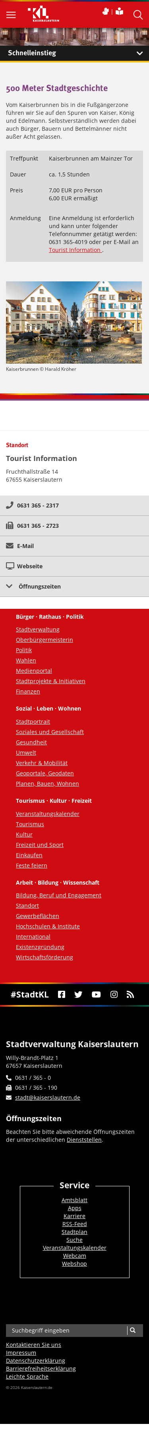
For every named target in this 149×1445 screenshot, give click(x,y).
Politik (24, 650)
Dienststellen (84, 1139)
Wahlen (26, 660)
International (33, 936)
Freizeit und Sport (40, 844)
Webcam (74, 1255)
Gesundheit (31, 742)
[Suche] (132, 1330)
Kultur (24, 834)
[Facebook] (61, 994)
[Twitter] (78, 994)
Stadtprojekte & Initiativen (50, 681)
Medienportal (34, 670)
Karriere (74, 1216)
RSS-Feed (74, 1224)
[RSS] (130, 994)
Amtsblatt (74, 1200)
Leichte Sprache (27, 1376)
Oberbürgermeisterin (44, 639)
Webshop (74, 1263)
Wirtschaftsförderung (44, 957)
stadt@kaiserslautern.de (47, 1097)
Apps (74, 1208)
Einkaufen (29, 855)
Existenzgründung (40, 947)
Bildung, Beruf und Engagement (58, 895)
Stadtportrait (33, 721)
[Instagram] (114, 994)
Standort (27, 905)
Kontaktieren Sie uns (33, 1344)
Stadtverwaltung (38, 629)
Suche (74, 1240)
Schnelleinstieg (78, 53)
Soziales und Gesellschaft (50, 732)
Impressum (21, 1352)
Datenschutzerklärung (35, 1360)
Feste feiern (31, 865)
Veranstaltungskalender (47, 813)
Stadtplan (74, 1232)
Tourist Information (75, 250)
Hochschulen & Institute (48, 926)
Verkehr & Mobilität (42, 763)
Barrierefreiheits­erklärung (41, 1368)
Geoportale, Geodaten (45, 773)
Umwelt (26, 752)
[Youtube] (96, 994)
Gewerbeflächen (37, 916)
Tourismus (30, 824)
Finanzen (28, 691)
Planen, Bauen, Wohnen (47, 783)
